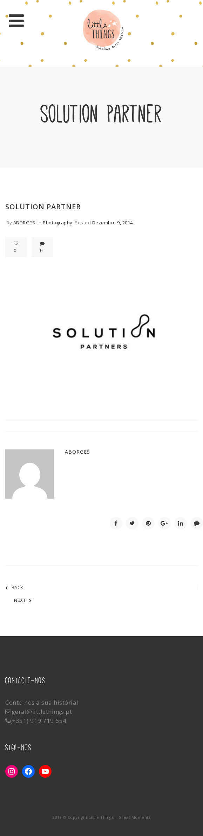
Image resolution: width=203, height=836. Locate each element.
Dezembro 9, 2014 (112, 222)
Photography (58, 222)
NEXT (23, 600)
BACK (14, 587)
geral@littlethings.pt (42, 711)
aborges (24, 222)
